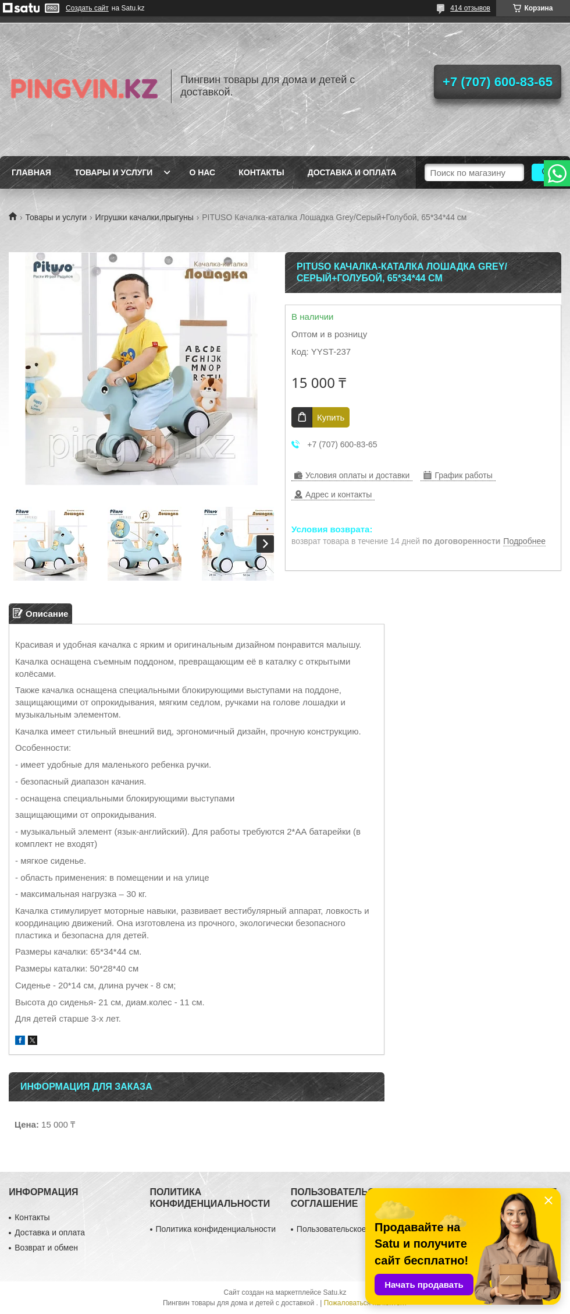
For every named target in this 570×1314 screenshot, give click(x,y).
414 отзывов (470, 8)
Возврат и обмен (46, 1247)
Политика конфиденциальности (216, 1229)
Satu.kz (334, 1292)
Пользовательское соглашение (355, 1229)
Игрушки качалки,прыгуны (144, 217)
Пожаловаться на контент (365, 1303)
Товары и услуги (113, 172)
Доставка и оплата (352, 172)
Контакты (261, 172)
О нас (202, 172)
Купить (330, 417)
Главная (31, 172)
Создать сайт (87, 8)
